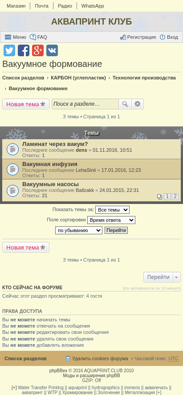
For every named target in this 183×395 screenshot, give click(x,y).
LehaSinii (86, 170)
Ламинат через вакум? (55, 144)
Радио (65, 5)
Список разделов (25, 358)
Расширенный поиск (138, 104)
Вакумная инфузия (49, 164)
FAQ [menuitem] (42, 37)
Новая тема (22, 104)
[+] (14, 387)
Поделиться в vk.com (52, 50)
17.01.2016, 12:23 (121, 170)
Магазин (16, 5)
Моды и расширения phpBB (91, 375)
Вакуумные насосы (50, 184)
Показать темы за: (91, 210)
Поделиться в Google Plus (38, 50)
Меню (19, 37)
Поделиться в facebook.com (23, 50)
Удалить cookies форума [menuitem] (100, 358)
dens (81, 150)
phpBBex (58, 370)
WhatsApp (92, 5)
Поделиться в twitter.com (9, 50)
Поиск (125, 104)
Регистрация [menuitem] (141, 37)
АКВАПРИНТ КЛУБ (91, 21)
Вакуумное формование (52, 64)
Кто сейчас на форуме (32, 287)
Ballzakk (85, 190)
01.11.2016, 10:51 (112, 150)
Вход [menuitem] (172, 37)
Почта (42, 5)
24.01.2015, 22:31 (119, 190)
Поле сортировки (91, 220)
